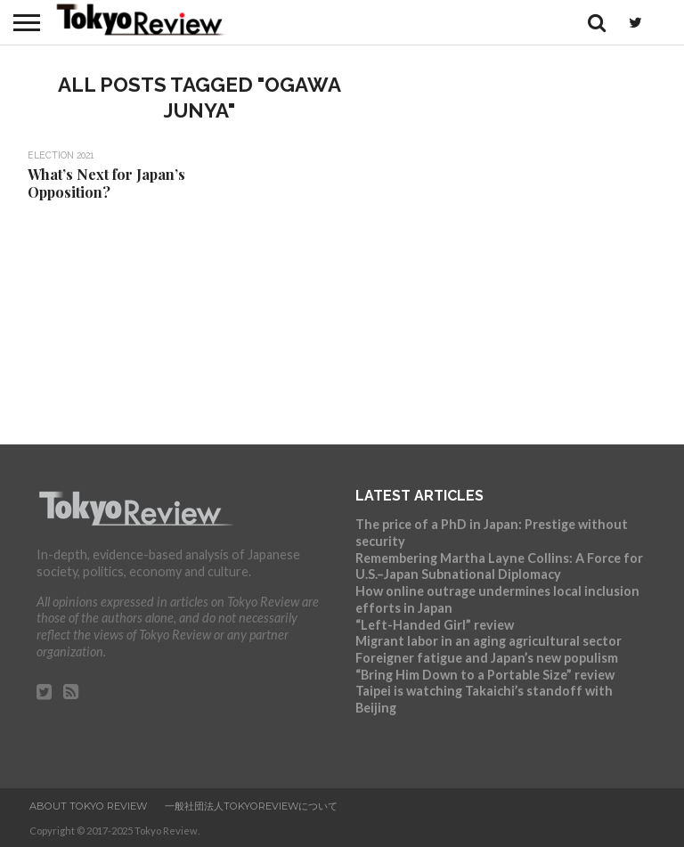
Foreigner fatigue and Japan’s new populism (486, 657)
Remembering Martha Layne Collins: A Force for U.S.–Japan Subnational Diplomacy (499, 566)
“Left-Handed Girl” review (434, 624)
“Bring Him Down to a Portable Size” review (485, 674)
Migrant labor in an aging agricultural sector (488, 640)
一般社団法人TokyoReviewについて (251, 806)
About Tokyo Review (88, 806)
